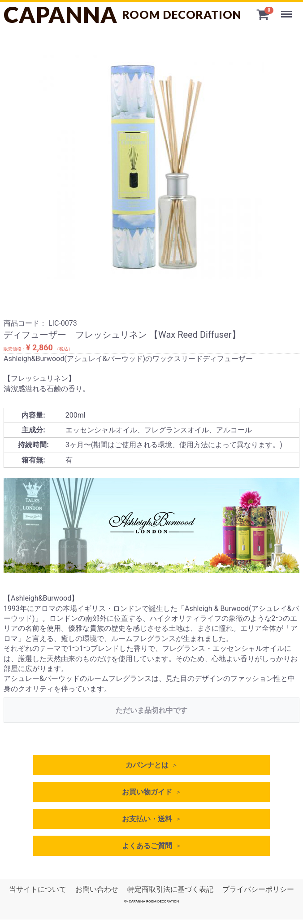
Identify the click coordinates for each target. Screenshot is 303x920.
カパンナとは (147, 765)
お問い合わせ (96, 889)
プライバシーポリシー (258, 889)
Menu (287, 10)
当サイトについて (37, 889)
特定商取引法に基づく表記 (170, 889)
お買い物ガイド (147, 792)
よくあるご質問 (147, 846)
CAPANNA (123, 14)
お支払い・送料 (147, 819)
